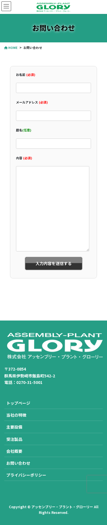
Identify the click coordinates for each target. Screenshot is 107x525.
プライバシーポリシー (26, 475)
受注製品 (14, 439)
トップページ (18, 403)
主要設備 (14, 427)
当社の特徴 (16, 415)
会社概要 (14, 451)
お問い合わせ (18, 463)
